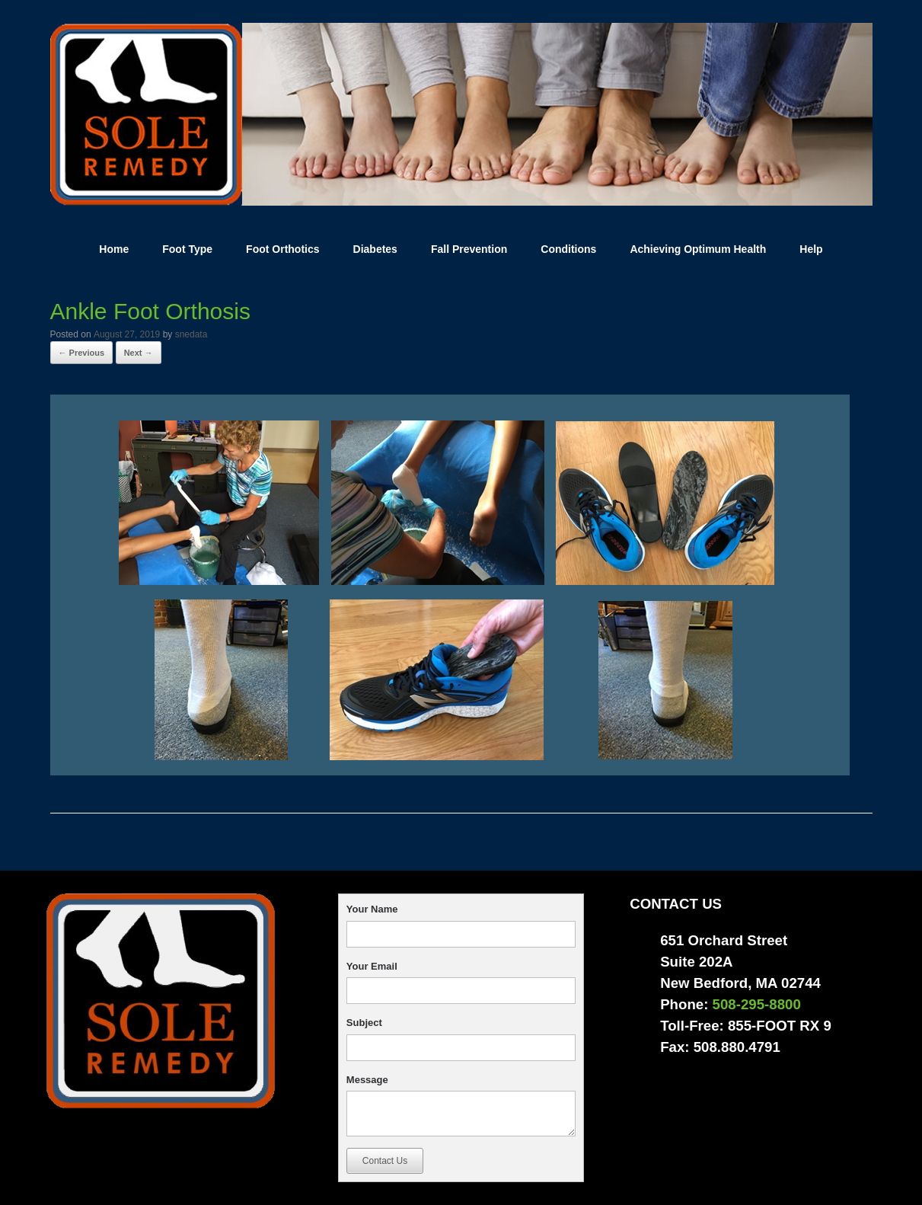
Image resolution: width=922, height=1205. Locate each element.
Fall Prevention (469, 249)
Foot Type (187, 249)
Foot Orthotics (282, 249)
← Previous (82, 352)
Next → (138, 352)
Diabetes (375, 249)
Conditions (568, 249)
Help (810, 249)
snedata (191, 334)
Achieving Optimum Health (698, 249)
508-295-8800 (757, 1004)
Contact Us (384, 1160)
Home (114, 249)
